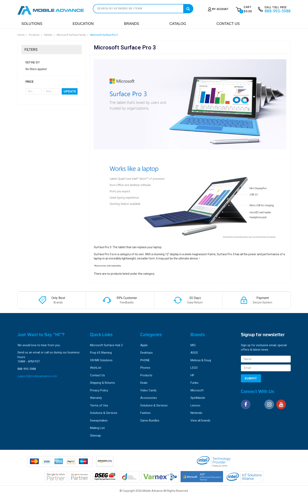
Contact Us (228, 24)
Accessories (148, 398)
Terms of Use (99, 405)
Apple (144, 345)
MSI (192, 345)
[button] (51, 81)
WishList (95, 367)
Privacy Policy (99, 390)
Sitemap (95, 435)
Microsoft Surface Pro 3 (104, 34)
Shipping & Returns (102, 383)
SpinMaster (197, 398)
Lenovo (195, 405)
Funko (194, 383)
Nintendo (196, 413)
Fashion (145, 413)
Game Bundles (149, 420)
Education (83, 24)
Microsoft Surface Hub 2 (106, 345)
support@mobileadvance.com (37, 376)
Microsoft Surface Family (71, 34)
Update (70, 91)
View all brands (200, 420)
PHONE (145, 360)
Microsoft (197, 390)
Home (21, 34)
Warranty (96, 398)
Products (34, 34)
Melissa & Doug (200, 360)
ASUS (194, 352)
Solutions (31, 24)
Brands (131, 24)
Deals (143, 383)
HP (192, 375)
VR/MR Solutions (101, 360)
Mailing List (97, 428)
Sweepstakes (99, 420)
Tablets (48, 34)
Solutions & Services (103, 413)
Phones (145, 367)
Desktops (146, 352)
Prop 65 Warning (101, 352)
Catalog (177, 24)
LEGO (194, 367)
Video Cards (148, 390)
